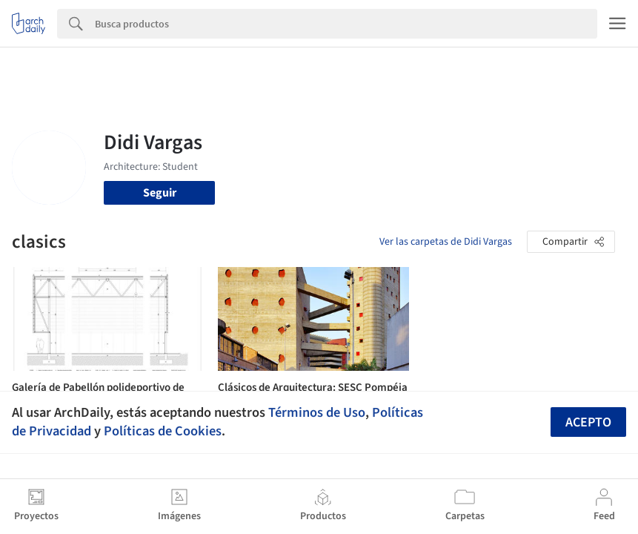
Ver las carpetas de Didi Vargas (445, 242)
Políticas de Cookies (163, 431)
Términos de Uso (316, 412)
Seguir (159, 193)
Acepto (588, 422)
